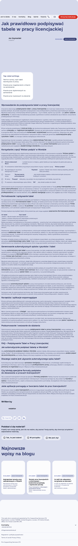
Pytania (44, 17)
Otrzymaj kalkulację (67, 17)
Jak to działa (5, 17)
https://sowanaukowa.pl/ (56, 287)
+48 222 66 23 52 (6, 526)
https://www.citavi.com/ (58, 303)
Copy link (6, 418)
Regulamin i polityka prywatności (12, 534)
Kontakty (22, 17)
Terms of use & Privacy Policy (11, 537)
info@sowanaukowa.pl (8, 530)
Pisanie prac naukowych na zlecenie (16, 96)
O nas (15, 17)
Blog (30, 17)
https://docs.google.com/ (9, 304)
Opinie (36, 17)
